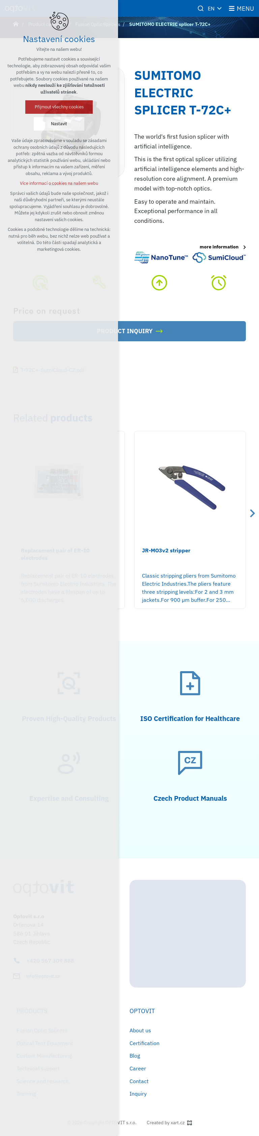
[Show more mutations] (219, 8)
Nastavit (59, 124)
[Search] (200, 8)
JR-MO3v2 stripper (166, 550)
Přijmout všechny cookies (59, 107)
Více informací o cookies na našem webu (59, 183)
